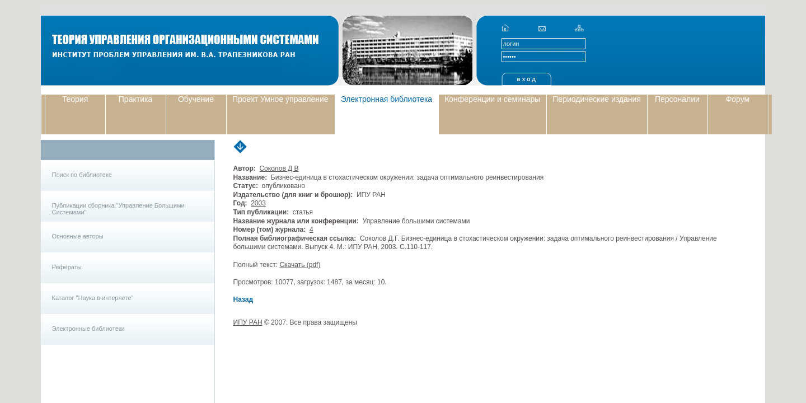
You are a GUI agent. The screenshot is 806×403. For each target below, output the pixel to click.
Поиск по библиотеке (82, 174)
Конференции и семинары (492, 99)
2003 (258, 203)
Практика (135, 99)
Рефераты (67, 267)
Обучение (196, 99)
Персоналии (677, 99)
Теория (75, 99)
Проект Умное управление (280, 99)
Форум (738, 99)
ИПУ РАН (248, 322)
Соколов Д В (278, 168)
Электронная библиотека (387, 99)
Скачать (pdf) (299, 265)
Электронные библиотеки (88, 328)
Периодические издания (596, 99)
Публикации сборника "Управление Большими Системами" (118, 208)
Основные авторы (78, 236)
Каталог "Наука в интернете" (93, 297)
